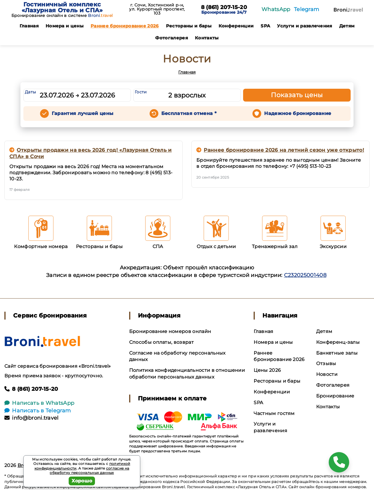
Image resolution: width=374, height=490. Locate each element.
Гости (141, 92)
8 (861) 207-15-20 (224, 8)
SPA (265, 26)
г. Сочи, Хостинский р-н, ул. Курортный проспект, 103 (157, 9)
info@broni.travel (31, 418)
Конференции (236, 26)
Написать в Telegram (37, 410)
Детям (347, 26)
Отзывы (326, 363)
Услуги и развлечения (304, 26)
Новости (326, 374)
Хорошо (82, 481)
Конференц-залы (338, 342)
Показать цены (297, 95)
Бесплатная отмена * (189, 113)
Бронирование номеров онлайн (170, 331)
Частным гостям (274, 413)
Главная (29, 26)
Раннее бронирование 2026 (125, 26)
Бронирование (335, 396)
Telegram (306, 9)
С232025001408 (305, 275)
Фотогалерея (171, 38)
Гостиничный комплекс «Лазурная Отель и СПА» (62, 7)
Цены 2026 (267, 370)
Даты (30, 92)
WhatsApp (276, 9)
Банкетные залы (337, 353)
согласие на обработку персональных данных (89, 470)
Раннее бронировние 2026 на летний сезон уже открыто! (280, 150)
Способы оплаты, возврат (161, 342)
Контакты (207, 38)
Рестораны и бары (189, 26)
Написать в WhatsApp (39, 403)
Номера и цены (65, 26)
